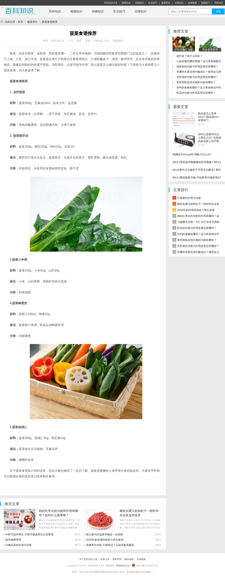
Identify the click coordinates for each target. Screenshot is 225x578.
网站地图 (129, 559)
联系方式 (105, 559)
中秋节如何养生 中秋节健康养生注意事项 (29, 534)
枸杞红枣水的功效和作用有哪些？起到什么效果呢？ (195, 216)
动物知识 (139, 3)
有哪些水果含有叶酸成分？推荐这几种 (198, 71)
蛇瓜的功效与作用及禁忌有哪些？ (196, 92)
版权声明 (117, 559)
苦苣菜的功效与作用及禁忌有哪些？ (197, 76)
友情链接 (141, 559)
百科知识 (55, 11)
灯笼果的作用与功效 (186, 198)
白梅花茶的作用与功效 (18, 544)
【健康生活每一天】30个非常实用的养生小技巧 (196, 222)
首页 (20, 21)
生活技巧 (152, 3)
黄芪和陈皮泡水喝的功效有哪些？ (196, 82)
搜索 (218, 11)
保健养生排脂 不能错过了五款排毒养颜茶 (110, 544)
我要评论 (117, 40)
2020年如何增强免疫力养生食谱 (104, 539)
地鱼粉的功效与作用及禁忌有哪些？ (197, 66)
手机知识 (218, 3)
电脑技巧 (205, 3)
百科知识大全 (111, 3)
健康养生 (165, 3)
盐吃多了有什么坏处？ (189, 55)
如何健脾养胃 (13, 539)
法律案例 (192, 3)
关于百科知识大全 (88, 559)
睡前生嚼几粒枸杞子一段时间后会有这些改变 (195, 204)
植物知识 (126, 3)
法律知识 (179, 3)
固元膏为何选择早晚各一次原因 (104, 534)
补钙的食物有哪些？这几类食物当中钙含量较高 (195, 234)
